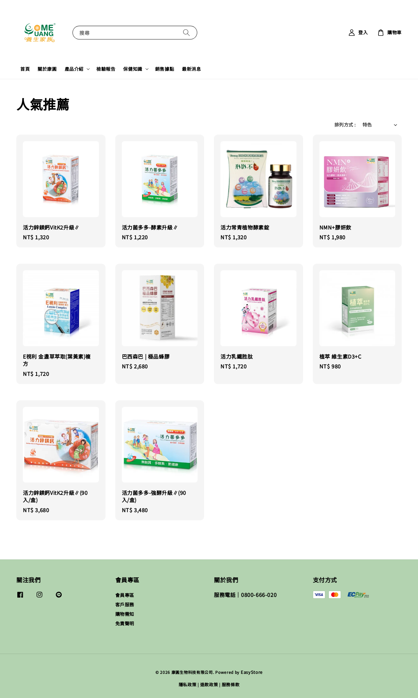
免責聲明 (124, 623)
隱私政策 (188, 684)
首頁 (25, 69)
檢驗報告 (105, 69)
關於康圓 (47, 69)
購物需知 (124, 614)
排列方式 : (345, 124)
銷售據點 (164, 69)
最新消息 (191, 69)
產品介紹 (74, 69)
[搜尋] (186, 32)
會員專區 (124, 595)
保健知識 (132, 69)
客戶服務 (124, 604)
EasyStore (252, 672)
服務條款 (231, 684)
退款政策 (209, 684)
